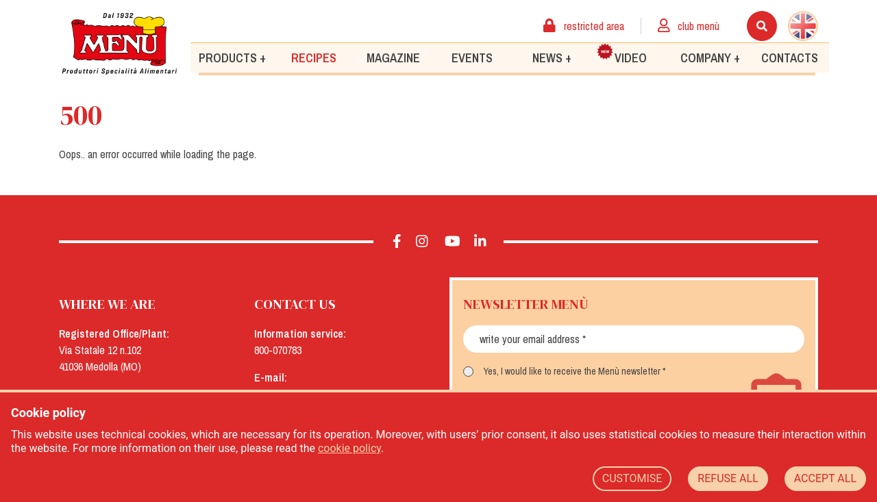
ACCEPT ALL (825, 478)
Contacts (789, 57)
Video (622, 54)
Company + (710, 57)
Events (472, 57)
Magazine (393, 57)
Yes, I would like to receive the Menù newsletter (572, 371)
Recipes (313, 57)
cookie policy (349, 448)
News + (551, 57)
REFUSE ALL (727, 478)
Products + (232, 57)
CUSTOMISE (632, 478)
